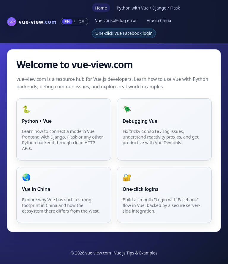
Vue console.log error (116, 20)
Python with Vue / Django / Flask (148, 8)
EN (67, 22)
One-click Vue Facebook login (124, 33)
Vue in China (159, 20)
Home (101, 8)
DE (81, 22)
